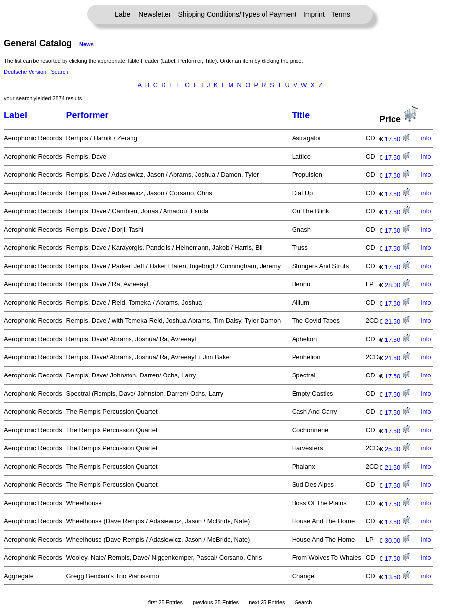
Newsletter (154, 14)
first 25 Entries (165, 602)
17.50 (397, 139)
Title (301, 115)
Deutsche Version (25, 72)
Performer (87, 115)
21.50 (397, 321)
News (86, 44)
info (426, 138)
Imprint (314, 14)
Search (59, 72)
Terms (340, 14)
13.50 (397, 576)
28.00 (397, 285)
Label (123, 14)
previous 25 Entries (216, 602)
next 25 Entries (267, 602)
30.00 (397, 540)
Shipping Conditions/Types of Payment (237, 14)
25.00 (397, 449)
